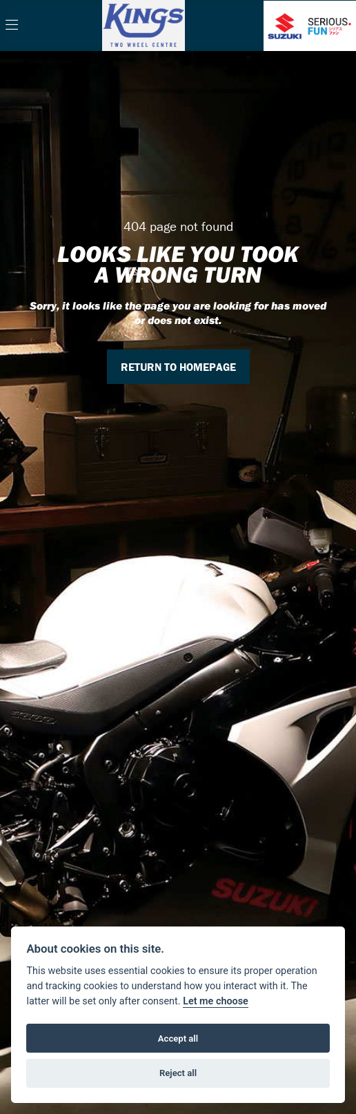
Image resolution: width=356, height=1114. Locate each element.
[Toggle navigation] (11, 25)
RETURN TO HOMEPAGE (178, 367)
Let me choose (215, 1001)
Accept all (178, 1038)
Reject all (178, 1073)
